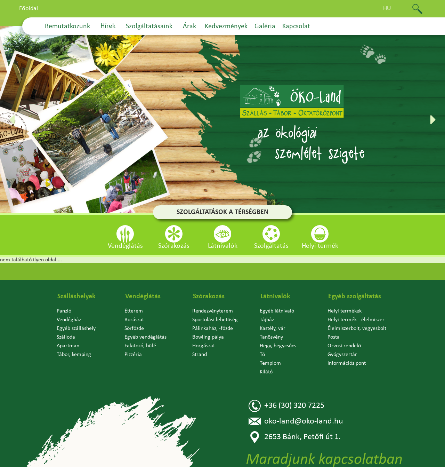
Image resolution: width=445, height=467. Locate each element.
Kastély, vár (272, 328)
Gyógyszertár (342, 354)
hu (387, 8)
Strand (199, 354)
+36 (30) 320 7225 (286, 406)
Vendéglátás (143, 296)
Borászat (134, 320)
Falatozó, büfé (140, 346)
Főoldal (28, 8)
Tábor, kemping (74, 354)
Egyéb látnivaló (277, 311)
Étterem (133, 311)
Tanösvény (271, 337)
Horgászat (203, 346)
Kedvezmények (226, 26)
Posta (333, 337)
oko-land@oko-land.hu (296, 421)
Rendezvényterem (212, 311)
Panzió (64, 311)
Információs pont (346, 363)
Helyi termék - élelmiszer (356, 320)
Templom (270, 363)
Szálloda (66, 337)
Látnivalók (275, 296)
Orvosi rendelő (344, 346)
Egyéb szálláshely (76, 328)
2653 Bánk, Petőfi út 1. (295, 437)
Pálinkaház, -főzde (212, 328)
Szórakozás (209, 296)
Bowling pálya (208, 337)
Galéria (264, 26)
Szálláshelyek (76, 296)
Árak (189, 26)
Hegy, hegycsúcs (278, 346)
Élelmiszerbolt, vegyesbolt (356, 328)
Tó (262, 354)
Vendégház (69, 320)
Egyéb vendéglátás (145, 337)
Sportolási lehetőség (215, 320)
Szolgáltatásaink (149, 26)
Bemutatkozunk (67, 26)
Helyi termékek (344, 311)
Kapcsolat (296, 26)
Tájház (267, 320)
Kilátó (266, 372)
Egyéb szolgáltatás (354, 296)
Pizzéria (133, 354)
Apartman (68, 346)
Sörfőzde (134, 328)
